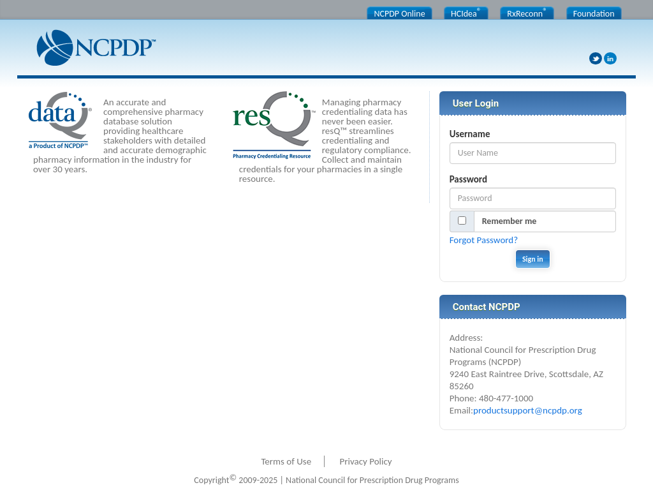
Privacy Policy (366, 461)
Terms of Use (286, 461)
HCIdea (466, 12)
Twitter (595, 58)
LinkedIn (610, 58)
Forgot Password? (484, 240)
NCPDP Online (399, 13)
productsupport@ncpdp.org (527, 410)
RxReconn (527, 12)
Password (468, 179)
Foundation (594, 13)
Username (470, 134)
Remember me (509, 221)
